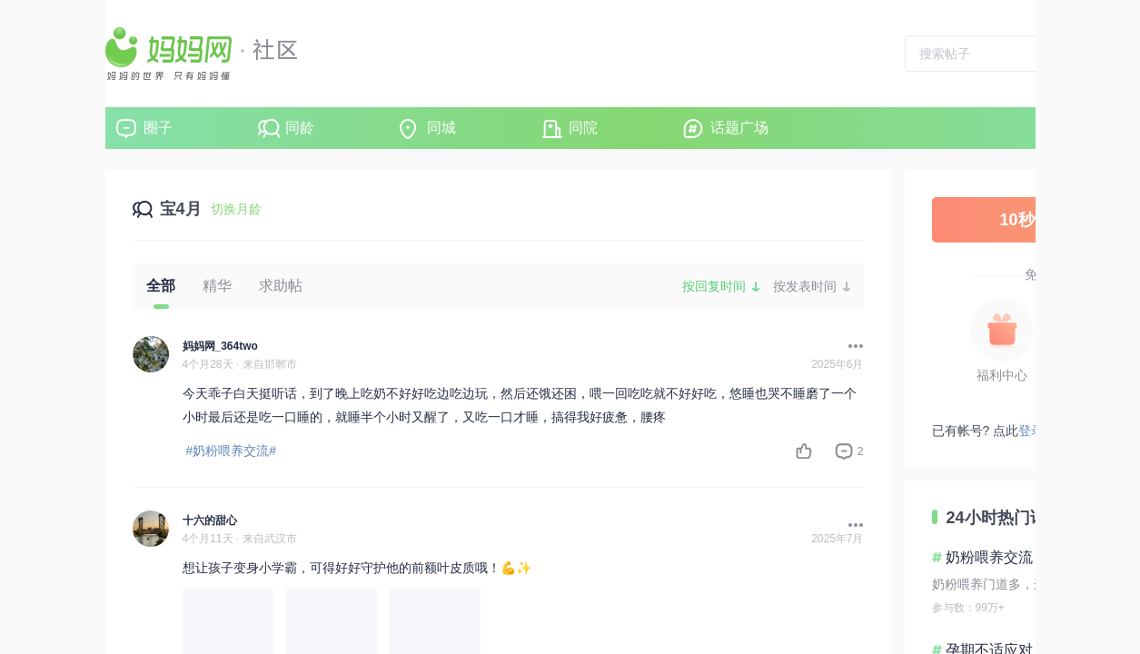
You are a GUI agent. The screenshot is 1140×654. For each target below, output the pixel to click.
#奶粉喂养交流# (231, 450)
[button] (851, 346)
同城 (441, 127)
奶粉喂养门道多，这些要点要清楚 (1027, 584)
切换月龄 (236, 209)
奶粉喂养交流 (989, 557)
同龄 (299, 127)
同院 (583, 127)
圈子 (158, 127)
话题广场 (739, 127)
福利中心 (1001, 375)
